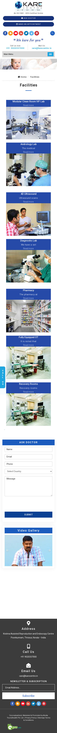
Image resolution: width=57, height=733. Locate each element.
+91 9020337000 (15, 48)
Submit (28, 514)
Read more (28, 105)
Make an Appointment (28, 24)
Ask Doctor (28, 18)
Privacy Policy (30, 718)
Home (22, 77)
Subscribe (28, 695)
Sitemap (41, 718)
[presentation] (22, 502)
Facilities (34, 77)
